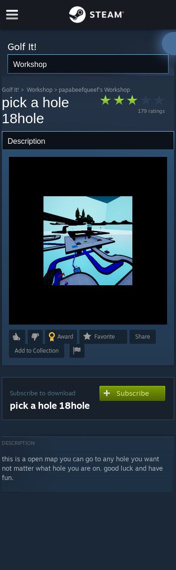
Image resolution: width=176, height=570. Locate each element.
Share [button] (142, 336)
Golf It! (10, 89)
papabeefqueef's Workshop (94, 89)
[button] (17, 337)
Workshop (40, 89)
